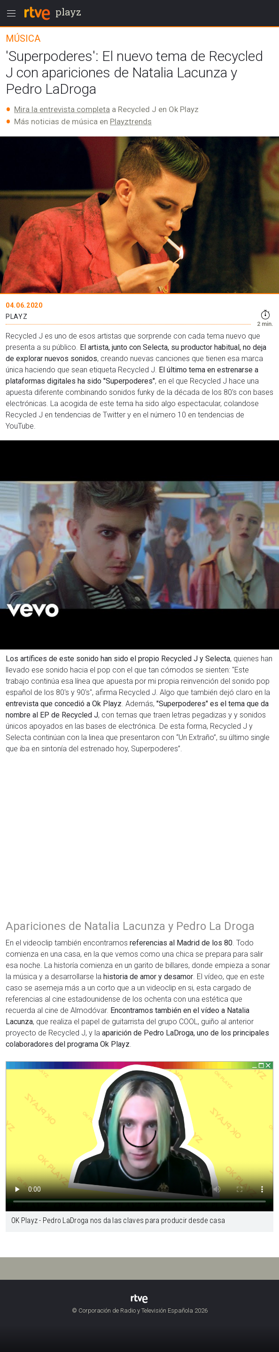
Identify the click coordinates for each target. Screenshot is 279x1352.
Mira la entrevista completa (62, 109)
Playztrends (131, 121)
